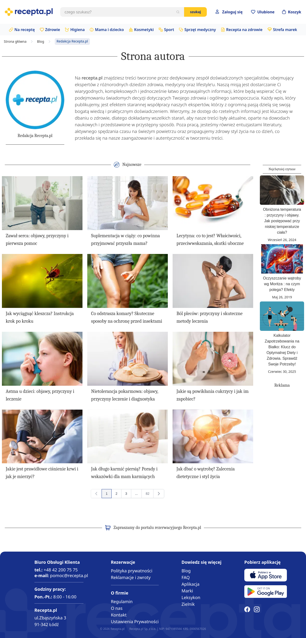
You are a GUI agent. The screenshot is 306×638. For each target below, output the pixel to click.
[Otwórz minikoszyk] (291, 12)
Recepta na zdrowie (244, 29)
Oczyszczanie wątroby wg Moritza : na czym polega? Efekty (282, 284)
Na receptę (24, 29)
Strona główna (15, 41)
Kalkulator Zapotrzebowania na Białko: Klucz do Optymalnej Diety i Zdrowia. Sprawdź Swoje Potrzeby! (282, 349)
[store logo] (29, 12)
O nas (117, 608)
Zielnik (188, 604)
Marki (187, 591)
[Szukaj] (177, 12)
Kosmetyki (144, 29)
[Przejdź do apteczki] (262, 12)
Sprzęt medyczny (200, 29)
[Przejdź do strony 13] (136, 493)
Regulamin (122, 601)
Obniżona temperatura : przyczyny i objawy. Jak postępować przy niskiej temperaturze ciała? (282, 220)
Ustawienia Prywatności (135, 621)
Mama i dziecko (109, 29)
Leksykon (190, 597)
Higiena (77, 29)
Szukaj (195, 12)
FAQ (185, 577)
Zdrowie (52, 29)
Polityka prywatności (131, 571)
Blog (40, 41)
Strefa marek (285, 30)
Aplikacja (190, 584)
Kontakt (119, 615)
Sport (169, 29)
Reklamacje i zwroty (131, 577)
